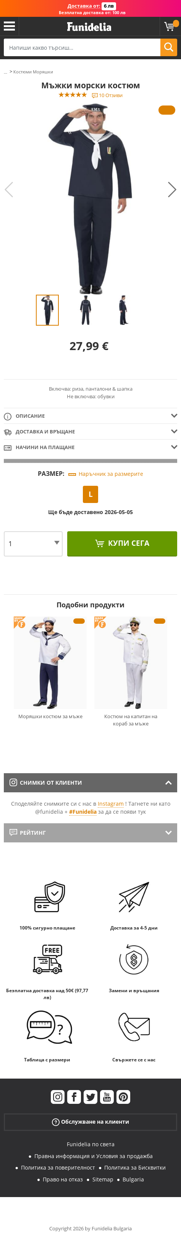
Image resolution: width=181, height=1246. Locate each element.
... (5, 72)
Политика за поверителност (58, 1167)
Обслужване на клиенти (90, 1122)
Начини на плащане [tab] (39, 448)
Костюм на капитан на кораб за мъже (130, 720)
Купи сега (127, 543)
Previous (8, 189)
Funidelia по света (91, 1144)
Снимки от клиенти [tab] (46, 782)
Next (172, 189)
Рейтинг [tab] (28, 832)
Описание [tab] (24, 416)
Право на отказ (63, 1179)
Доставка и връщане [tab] (39, 432)
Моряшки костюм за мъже (50, 716)
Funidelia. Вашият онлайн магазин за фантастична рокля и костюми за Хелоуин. (89, 27)
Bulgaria (133, 1179)
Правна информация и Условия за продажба (93, 1156)
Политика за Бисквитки (135, 1167)
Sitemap (102, 1179)
